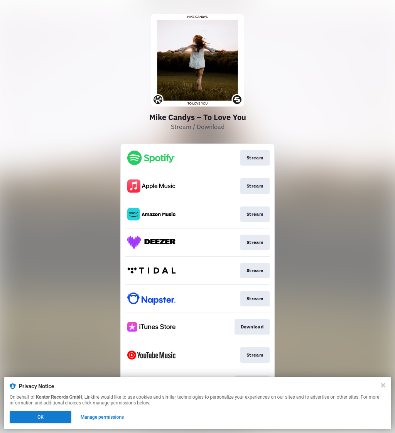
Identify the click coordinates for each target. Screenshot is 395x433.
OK (40, 417)
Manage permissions (102, 417)
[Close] (383, 385)
